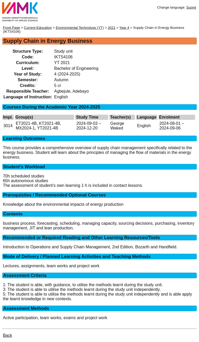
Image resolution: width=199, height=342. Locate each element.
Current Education (38, 28)
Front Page (11, 28)
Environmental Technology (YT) (80, 28)
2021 (112, 28)
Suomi (191, 7)
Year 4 (124, 28)
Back (7, 335)
